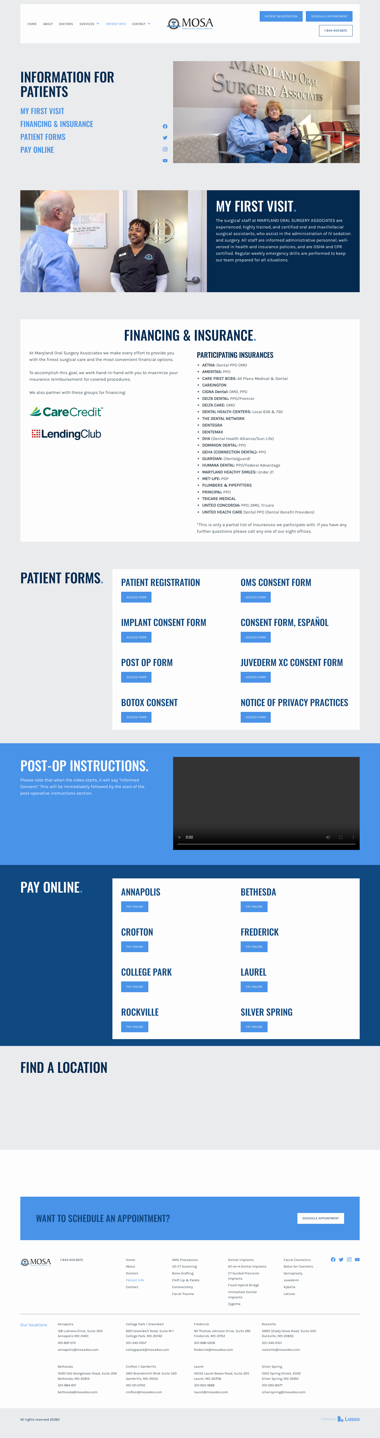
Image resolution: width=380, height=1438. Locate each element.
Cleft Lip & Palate (186, 1280)
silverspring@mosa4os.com (284, 1392)
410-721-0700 (135, 1385)
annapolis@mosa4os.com (78, 1350)
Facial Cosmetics (297, 1260)
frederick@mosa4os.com (213, 1350)
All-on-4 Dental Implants (247, 1266)
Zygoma (234, 1304)
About (130, 1266)
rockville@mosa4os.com (281, 1350)
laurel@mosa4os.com (211, 1392)
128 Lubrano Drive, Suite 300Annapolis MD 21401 (80, 1333)
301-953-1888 (204, 1385)
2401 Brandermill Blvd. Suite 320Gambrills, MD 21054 (151, 1375)
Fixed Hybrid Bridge (243, 1285)
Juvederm (291, 1280)
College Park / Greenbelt (145, 1324)
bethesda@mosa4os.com (78, 1392)
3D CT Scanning (184, 1266)
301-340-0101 (272, 1343)
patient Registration (281, 16)
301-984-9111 (67, 1385)
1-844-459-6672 (335, 30)
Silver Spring (272, 1366)
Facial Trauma (183, 1294)
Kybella (289, 1287)
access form (136, 597)
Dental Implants (241, 1260)
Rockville (269, 1324)
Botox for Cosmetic (299, 1266)
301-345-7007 (136, 1343)
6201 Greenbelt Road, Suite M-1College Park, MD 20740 (150, 1333)
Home (130, 1260)
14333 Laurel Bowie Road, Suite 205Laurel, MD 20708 (221, 1375)
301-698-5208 (204, 1343)
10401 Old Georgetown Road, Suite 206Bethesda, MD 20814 (87, 1375)
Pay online (134, 987)
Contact (132, 1287)
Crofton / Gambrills (141, 1366)
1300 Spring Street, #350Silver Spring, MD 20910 (281, 1375)
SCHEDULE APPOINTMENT (329, 16)
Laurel (199, 1366)
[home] (190, 24)
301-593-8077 (272, 1385)
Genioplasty (293, 1273)
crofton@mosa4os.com (144, 1392)
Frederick (201, 1324)
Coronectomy (182, 1287)
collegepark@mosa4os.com (147, 1350)
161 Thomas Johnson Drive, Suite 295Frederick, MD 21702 (222, 1333)
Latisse (289, 1294)
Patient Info (135, 1280)
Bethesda (65, 1366)
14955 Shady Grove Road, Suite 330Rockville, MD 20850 (289, 1333)
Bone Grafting (182, 1273)
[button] (89, 23)
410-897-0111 (67, 1343)
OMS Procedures (185, 1260)
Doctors (132, 1273)
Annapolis (66, 1324)
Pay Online (134, 906)
